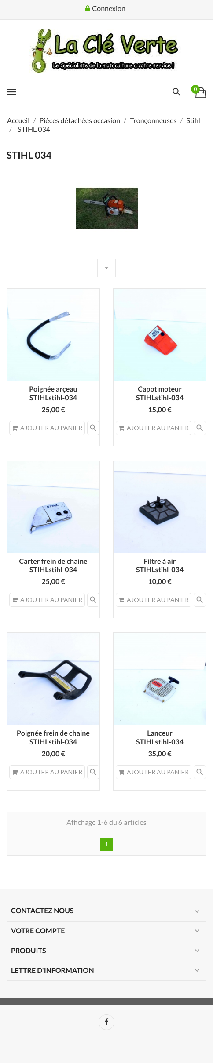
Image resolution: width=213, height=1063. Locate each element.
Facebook (106, 1022)
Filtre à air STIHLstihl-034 (160, 565)
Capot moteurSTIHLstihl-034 (160, 393)
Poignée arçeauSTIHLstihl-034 (53, 393)
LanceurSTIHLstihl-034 (160, 737)
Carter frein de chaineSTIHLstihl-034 (53, 565)
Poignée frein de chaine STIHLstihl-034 (53, 737)
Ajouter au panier (47, 428)
